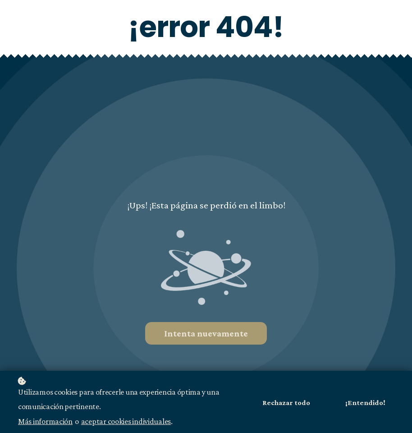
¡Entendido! (365, 404)
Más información (45, 422)
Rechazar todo (286, 404)
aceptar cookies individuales (126, 422)
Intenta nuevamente (206, 333)
